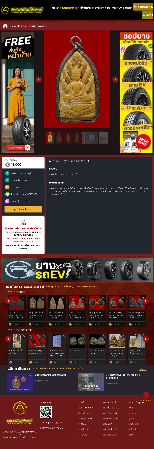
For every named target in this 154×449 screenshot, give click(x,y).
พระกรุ (132, 407)
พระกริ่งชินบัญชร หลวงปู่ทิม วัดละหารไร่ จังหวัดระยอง (123, 376)
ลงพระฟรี (82, 434)
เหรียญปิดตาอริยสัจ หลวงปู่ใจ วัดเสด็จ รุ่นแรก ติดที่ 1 (137, 316)
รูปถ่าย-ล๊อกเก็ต (110, 429)
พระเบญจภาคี (109, 402)
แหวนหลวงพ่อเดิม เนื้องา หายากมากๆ (117, 313)
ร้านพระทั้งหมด (102, 7)
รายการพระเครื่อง (69, 7)
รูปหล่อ (132, 418)
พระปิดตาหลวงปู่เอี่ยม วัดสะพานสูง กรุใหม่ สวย (17, 315)
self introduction (137, 350)
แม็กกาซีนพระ (87, 7)
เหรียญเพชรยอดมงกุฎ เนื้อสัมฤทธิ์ (17, 351)
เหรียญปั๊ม (133, 429)
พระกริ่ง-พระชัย (110, 413)
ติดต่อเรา (127, 7)
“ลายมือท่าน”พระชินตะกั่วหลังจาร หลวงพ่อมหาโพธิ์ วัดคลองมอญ (77, 354)
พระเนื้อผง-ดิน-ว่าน (112, 407)
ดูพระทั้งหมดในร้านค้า (23, 209)
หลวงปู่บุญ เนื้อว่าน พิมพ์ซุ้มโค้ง (57, 313)
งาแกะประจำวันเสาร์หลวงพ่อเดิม (77, 313)
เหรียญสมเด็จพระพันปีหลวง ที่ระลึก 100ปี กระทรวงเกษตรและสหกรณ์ (37, 354)
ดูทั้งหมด (142, 369)
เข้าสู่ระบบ (116, 7)
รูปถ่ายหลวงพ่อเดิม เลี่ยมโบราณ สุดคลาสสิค (37, 315)
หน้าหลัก (55, 7)
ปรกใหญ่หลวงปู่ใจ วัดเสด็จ (97, 313)
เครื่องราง (133, 424)
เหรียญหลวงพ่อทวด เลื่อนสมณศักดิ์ (50, 374)
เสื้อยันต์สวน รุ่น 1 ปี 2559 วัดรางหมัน (117, 351)
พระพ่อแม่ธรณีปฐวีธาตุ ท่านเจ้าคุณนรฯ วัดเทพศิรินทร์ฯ (57, 354)
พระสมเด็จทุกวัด (136, 402)
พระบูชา (132, 413)
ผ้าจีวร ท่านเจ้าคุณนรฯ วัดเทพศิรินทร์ (97, 351)
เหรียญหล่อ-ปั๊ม (110, 418)
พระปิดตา (107, 424)
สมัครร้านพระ (84, 429)
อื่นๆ (131, 434)
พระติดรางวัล (109, 434)
